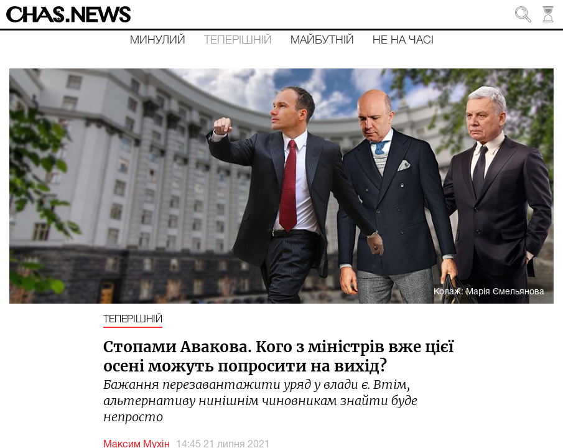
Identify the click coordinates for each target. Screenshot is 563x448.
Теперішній (238, 40)
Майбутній (322, 40)
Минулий (157, 40)
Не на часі (403, 40)
